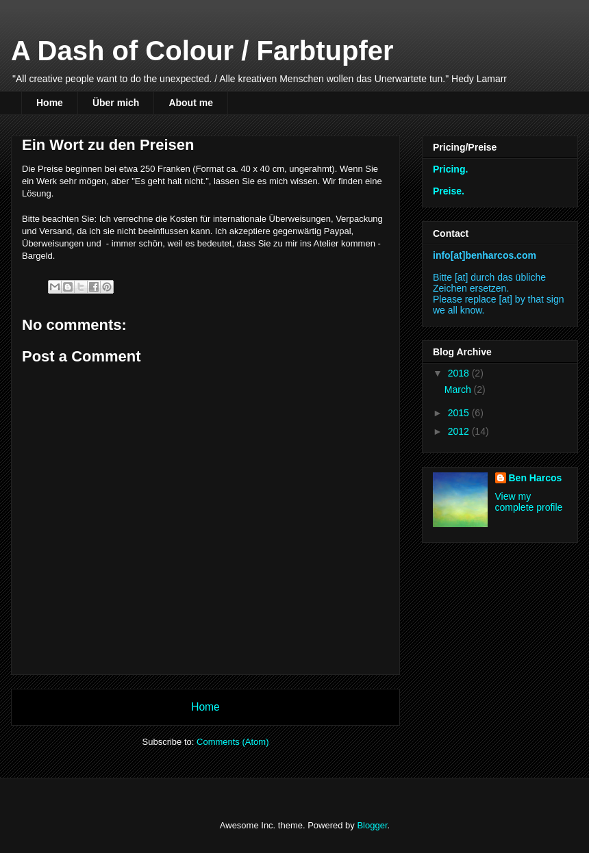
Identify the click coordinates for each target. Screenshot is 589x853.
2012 (460, 431)
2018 (460, 373)
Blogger (372, 825)
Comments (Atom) (232, 742)
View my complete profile (529, 502)
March (459, 389)
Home (49, 102)
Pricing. (450, 169)
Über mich (115, 102)
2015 (460, 412)
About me (190, 102)
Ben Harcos (535, 477)
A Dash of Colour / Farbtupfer (202, 51)
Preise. (448, 191)
